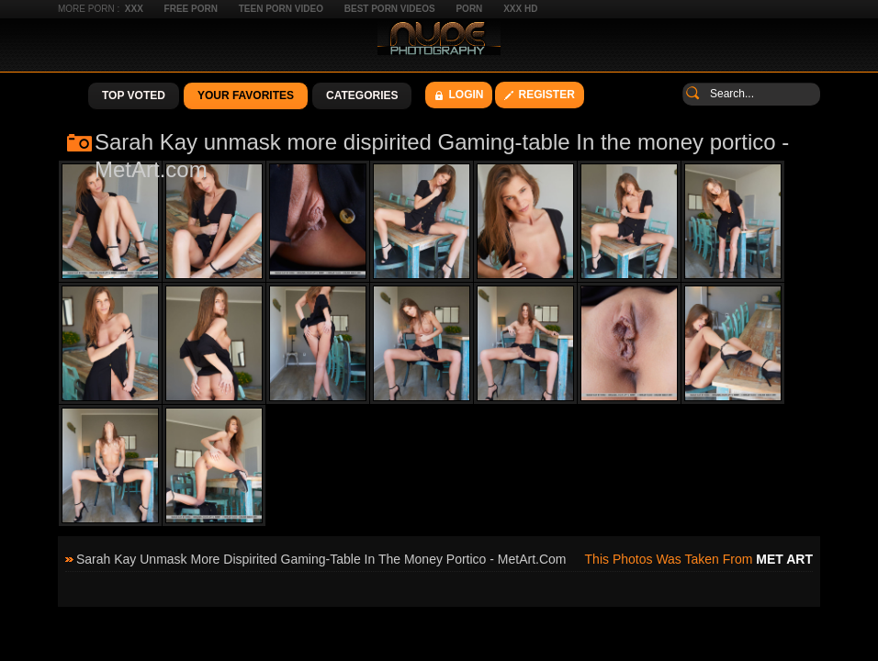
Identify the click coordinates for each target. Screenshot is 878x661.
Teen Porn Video (281, 9)
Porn (469, 9)
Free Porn (191, 9)
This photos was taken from (699, 559)
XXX (134, 9)
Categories (362, 95)
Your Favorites (245, 95)
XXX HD (520, 9)
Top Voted (133, 95)
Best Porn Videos (389, 9)
